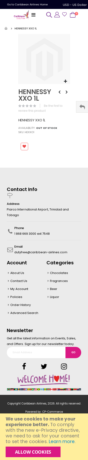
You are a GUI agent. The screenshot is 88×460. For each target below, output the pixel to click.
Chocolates (59, 273)
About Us (17, 273)
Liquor (54, 297)
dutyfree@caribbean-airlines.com (40, 252)
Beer (53, 289)
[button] (65, 81)
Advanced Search (24, 313)
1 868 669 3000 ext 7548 (32, 233)
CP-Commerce (52, 412)
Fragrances (59, 281)
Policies (16, 297)
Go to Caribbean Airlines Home (27, 4)
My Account (19, 289)
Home (6, 28)
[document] (45, 436)
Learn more (62, 441)
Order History (20, 305)
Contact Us (18, 281)
